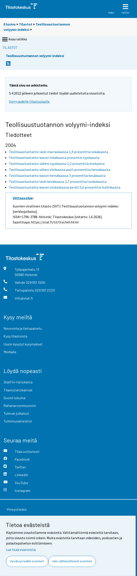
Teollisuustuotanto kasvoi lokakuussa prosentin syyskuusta (54, 157)
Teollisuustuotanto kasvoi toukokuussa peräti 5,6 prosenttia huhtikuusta (64, 187)
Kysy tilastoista (15, 336)
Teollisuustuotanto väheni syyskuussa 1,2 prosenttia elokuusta (57, 163)
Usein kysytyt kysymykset (23, 344)
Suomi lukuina (14, 398)
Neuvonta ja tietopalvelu (23, 328)
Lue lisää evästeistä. (21, 549)
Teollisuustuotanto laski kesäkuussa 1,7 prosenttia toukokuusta (58, 181)
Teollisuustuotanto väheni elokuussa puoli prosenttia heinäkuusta (59, 169)
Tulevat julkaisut (16, 413)
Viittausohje (22, 198)
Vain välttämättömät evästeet (72, 561)
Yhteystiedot (16, 509)
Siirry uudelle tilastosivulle (29, 101)
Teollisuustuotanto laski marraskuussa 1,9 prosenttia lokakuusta (58, 152)
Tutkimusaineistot (18, 421)
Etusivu (10, 24)
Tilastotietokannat (18, 390)
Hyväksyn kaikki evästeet (27, 561)
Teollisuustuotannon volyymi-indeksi (35, 55)
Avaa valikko (14, 39)
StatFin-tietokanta (18, 382)
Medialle (10, 352)
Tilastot (25, 24)
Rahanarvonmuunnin (20, 405)
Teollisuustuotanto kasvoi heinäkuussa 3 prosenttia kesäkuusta (57, 175)
